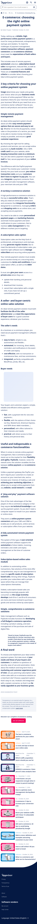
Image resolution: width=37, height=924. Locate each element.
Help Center (5, 909)
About (3, 893)
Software (4, 897)
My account (5, 906)
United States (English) (19, 918)
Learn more (19, 708)
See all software (18, 721)
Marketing (6, 13)
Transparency (5, 883)
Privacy (4, 879)
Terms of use (5, 886)
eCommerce (12, 13)
